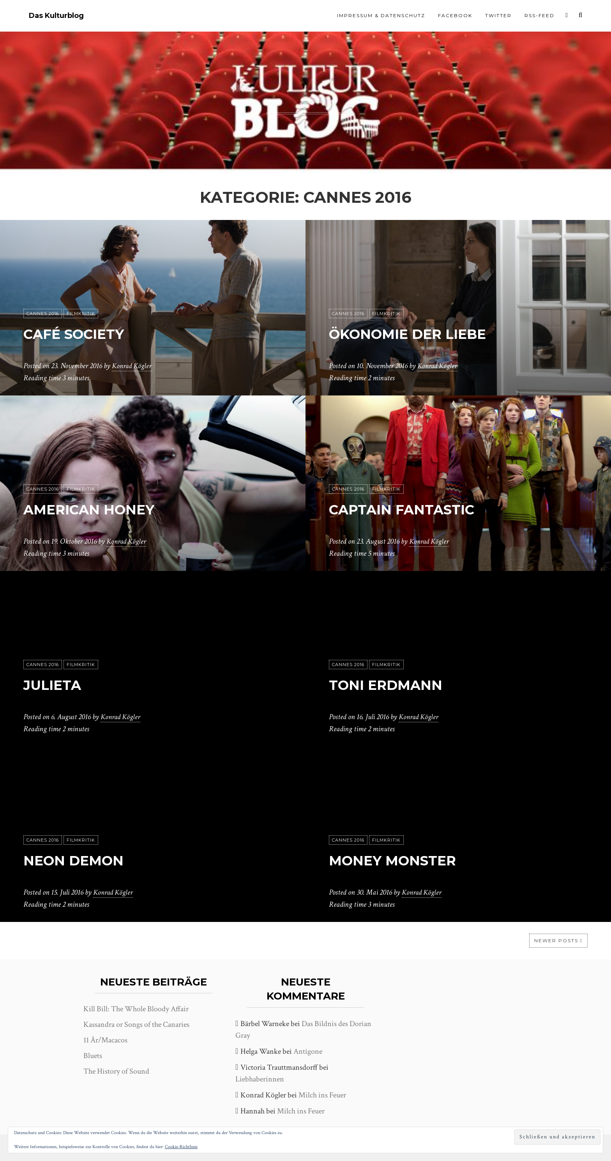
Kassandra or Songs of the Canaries (136, 1024)
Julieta (56, 684)
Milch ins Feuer (322, 1095)
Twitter (498, 15)
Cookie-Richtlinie (181, 1147)
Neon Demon (81, 860)
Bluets (92, 1056)
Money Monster (402, 860)
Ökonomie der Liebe (420, 333)
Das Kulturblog (56, 16)
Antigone (307, 1051)
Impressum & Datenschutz (381, 15)
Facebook (455, 15)
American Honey (99, 509)
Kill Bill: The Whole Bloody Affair (136, 1009)
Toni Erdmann (394, 684)
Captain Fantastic (413, 509)
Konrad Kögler (133, 366)
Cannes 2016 (42, 314)
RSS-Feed (539, 15)
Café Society (81, 333)
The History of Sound (116, 1071)
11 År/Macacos (105, 1040)
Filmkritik (81, 314)
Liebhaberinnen (259, 1079)
